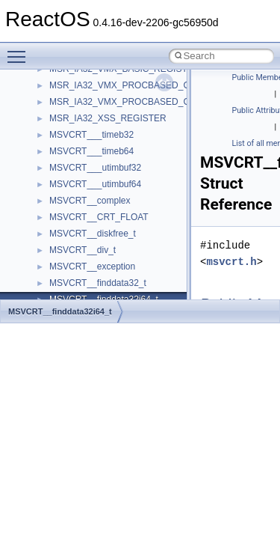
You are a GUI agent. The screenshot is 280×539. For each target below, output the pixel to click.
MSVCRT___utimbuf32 (95, 167)
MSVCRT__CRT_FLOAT (99, 217)
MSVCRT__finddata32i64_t (60, 311)
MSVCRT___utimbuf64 (95, 184)
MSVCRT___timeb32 (91, 135)
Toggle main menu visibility (20, 50)
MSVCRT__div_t (82, 250)
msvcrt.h (231, 262)
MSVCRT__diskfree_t (92, 233)
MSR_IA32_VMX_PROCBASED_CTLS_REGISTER (153, 102)
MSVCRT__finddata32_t (97, 283)
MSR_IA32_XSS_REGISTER (108, 118)
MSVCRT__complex (89, 200)
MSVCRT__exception (92, 266)
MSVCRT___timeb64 (91, 151)
